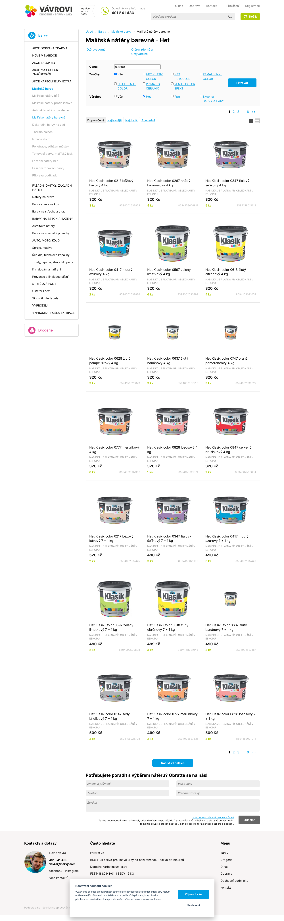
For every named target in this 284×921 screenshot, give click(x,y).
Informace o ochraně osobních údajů (213, 817)
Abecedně (148, 120)
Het (148, 96)
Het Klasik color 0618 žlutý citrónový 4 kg (225, 272)
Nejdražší (131, 120)
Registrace (252, 6)
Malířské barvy (121, 31)
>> (253, 112)
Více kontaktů (58, 878)
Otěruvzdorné (96, 49)
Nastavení (193, 905)
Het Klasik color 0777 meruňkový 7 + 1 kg (172, 716)
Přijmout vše (193, 894)
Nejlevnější (114, 120)
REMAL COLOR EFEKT (184, 86)
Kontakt (225, 887)
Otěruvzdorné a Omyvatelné (142, 52)
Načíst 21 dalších (173, 763)
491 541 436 (123, 13)
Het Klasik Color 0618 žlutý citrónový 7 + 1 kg (167, 627)
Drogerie (45, 330)
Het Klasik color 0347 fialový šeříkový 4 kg (227, 183)
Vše (120, 74)
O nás (224, 866)
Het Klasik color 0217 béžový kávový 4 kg (111, 183)
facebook (55, 871)
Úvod (89, 31)
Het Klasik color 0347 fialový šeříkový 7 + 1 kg (169, 538)
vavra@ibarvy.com (62, 864)
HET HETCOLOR (182, 76)
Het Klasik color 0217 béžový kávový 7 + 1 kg (111, 538)
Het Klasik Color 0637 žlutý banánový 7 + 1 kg (226, 627)
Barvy (43, 35)
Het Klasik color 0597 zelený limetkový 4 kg (169, 272)
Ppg (177, 96)
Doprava (226, 873)
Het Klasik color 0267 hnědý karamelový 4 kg (168, 183)
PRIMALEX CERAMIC (153, 86)
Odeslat (249, 820)
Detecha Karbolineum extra (109, 866)
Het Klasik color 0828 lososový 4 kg (172, 449)
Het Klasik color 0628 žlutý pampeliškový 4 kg (109, 360)
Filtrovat (242, 83)
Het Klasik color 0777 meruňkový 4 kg (114, 449)
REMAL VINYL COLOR (212, 76)
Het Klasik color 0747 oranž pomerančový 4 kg (226, 360)
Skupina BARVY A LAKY (213, 99)
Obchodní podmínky (234, 880)
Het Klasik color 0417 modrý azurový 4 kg (110, 272)
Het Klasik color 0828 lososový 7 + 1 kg (230, 716)
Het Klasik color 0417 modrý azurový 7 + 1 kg (226, 538)
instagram (72, 871)
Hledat (230, 16)
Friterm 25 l (98, 853)
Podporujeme (32, 907)
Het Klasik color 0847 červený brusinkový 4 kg (228, 449)
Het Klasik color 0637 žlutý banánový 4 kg (167, 360)
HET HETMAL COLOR (127, 86)
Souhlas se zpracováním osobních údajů (66, 907)
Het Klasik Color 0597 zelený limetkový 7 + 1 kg (111, 627)
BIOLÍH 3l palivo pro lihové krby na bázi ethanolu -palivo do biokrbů (137, 860)
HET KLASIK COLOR (154, 76)
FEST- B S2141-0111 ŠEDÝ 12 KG (112, 873)
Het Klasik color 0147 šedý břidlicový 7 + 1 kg (109, 716)
